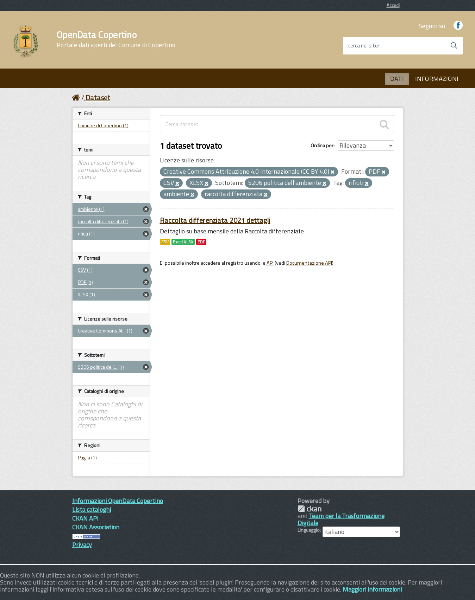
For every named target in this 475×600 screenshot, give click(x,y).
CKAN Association (95, 527)
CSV (165, 242)
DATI (397, 78)
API (270, 263)
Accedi (393, 5)
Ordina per (322, 145)
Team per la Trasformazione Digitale (341, 519)
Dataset (98, 97)
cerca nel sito (363, 45)
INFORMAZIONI (436, 78)
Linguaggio (309, 530)
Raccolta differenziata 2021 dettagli (215, 220)
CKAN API (85, 518)
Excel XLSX (183, 242)
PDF (201, 242)
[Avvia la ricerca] (454, 45)
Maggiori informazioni (372, 589)
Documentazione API (309, 263)
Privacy (82, 544)
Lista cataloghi (91, 509)
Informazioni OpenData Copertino (117, 500)
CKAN (309, 508)
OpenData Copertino (116, 39)
